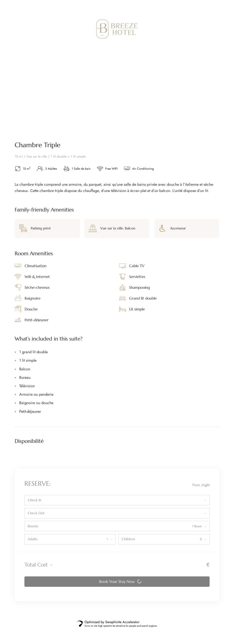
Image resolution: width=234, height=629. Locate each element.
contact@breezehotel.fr (198, 6)
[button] (200, 29)
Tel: (141, 6)
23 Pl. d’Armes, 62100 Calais (38, 6)
